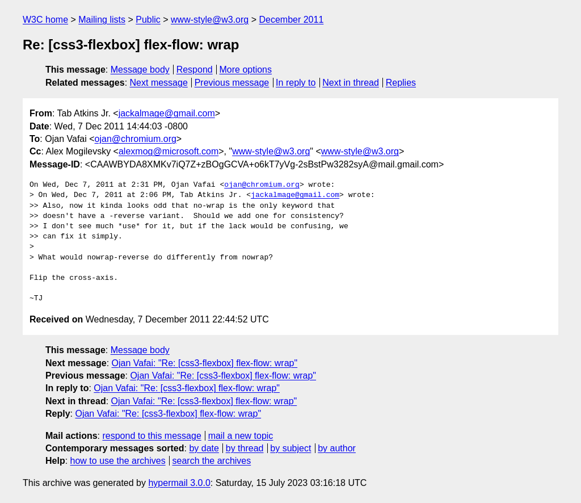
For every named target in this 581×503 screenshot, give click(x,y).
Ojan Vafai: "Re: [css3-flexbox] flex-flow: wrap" (205, 363)
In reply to (295, 82)
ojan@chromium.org (135, 139)
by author (337, 448)
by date (203, 448)
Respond (194, 69)
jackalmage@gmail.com (167, 113)
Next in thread (350, 82)
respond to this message (151, 436)
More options (246, 69)
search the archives (211, 461)
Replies (401, 82)
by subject (290, 448)
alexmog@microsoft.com (168, 151)
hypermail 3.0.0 (179, 483)
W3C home (45, 19)
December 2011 (291, 19)
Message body (140, 69)
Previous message (232, 82)
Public (148, 19)
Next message (159, 82)
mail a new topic (240, 436)
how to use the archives (118, 461)
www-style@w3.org (210, 19)
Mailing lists (101, 19)
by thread (245, 448)
